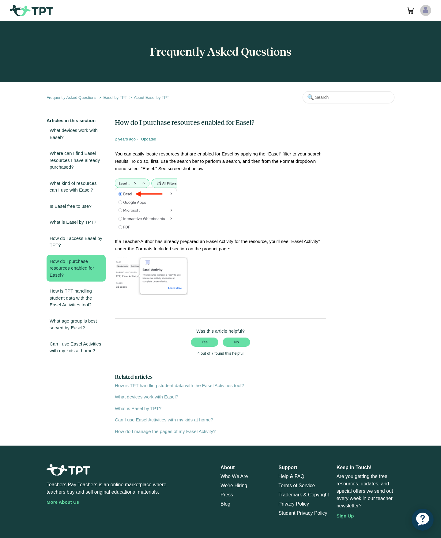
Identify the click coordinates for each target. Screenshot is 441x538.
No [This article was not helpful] (236, 342)
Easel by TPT (115, 97)
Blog (225, 503)
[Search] (348, 97)
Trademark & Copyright (303, 494)
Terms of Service (296, 485)
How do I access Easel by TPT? (76, 242)
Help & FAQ (291, 476)
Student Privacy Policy (302, 513)
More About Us (63, 502)
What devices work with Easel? (74, 134)
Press (227, 494)
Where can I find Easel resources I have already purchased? (75, 160)
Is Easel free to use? (71, 206)
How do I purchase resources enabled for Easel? (72, 268)
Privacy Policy (293, 503)
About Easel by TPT (151, 97)
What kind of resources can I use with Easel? (73, 187)
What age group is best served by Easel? (73, 324)
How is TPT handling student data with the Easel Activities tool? (71, 297)
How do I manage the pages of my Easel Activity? (165, 431)
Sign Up (345, 515)
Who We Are (234, 476)
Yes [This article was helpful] (205, 342)
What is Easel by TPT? (73, 222)
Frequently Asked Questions (71, 97)
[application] (422, 519)
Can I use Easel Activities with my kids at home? (75, 347)
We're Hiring (234, 485)
